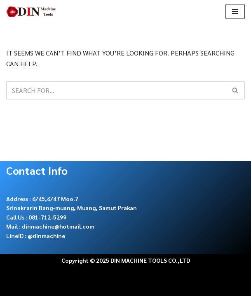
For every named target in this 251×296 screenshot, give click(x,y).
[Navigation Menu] (235, 11)
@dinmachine (46, 235)
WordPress (88, 287)
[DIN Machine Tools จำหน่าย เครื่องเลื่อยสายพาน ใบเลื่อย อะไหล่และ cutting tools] (31, 11)
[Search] (116, 90)
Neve (14, 287)
